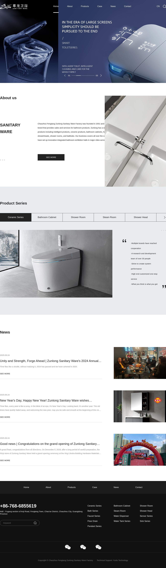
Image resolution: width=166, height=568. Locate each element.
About (70, 6)
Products (85, 6)
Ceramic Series (95, 506)
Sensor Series (146, 516)
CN (158, 6)
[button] (65, 75)
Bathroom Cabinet (122, 506)
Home (56, 6)
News (113, 6)
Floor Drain (93, 521)
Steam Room (120, 511)
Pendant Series (95, 526)
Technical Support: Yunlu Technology (112, 560)
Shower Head (146, 511)
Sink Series (145, 521)
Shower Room (146, 506)
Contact (127, 6)
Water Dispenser (121, 516)
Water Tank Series (122, 521)
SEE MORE (51, 157)
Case (99, 6)
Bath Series (93, 511)
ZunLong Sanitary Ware (14, 6)
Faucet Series (94, 516)
